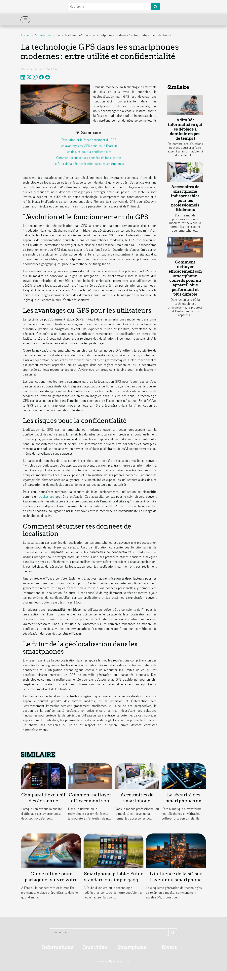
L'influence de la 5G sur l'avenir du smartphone (176, 877)
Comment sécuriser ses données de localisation (88, 157)
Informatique (58, 947)
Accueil (25, 35)
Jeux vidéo (95, 947)
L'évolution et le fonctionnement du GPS (88, 139)
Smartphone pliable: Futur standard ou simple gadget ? (113, 879)
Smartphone (43, 35)
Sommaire (91, 132)
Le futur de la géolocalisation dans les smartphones (88, 163)
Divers (169, 947)
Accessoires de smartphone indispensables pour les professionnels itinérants (185, 198)
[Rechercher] (108, 6)
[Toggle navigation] (25, 19)
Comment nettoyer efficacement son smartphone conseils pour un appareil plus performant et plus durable (185, 278)
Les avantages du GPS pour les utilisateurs (88, 145)
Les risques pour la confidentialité (88, 151)
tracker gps (46, 496)
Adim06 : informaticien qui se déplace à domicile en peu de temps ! (185, 129)
